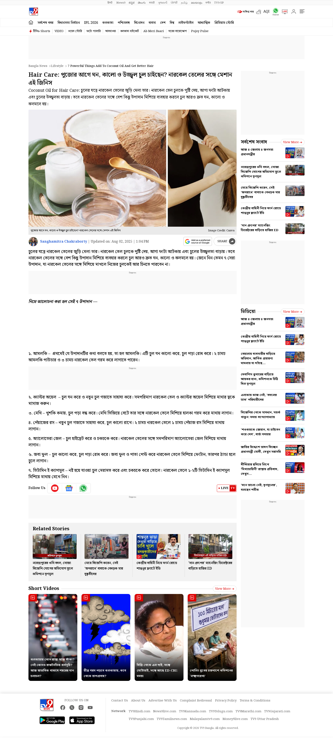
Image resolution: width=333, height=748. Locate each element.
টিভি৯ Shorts (41, 31)
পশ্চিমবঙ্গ (124, 22)
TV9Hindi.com (139, 711)
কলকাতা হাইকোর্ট (129, 31)
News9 (120, 3)
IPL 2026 (91, 22)
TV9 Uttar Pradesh (265, 719)
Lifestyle (57, 66)
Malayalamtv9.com (205, 719)
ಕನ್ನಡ (131, 3)
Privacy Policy (226, 700)
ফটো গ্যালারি (93, 31)
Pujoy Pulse (200, 31)
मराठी (152, 3)
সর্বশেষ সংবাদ (254, 142)
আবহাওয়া (110, 31)
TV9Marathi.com (248, 711)
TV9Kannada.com (192, 711)
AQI (266, 11)
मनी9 (208, 3)
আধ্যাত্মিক (204, 22)
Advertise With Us (162, 700)
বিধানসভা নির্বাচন (69, 22)
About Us (138, 700)
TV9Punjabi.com (141, 719)
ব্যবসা (152, 22)
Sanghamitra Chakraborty (63, 241)
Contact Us (119, 700)
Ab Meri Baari (153, 31)
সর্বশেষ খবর (45, 22)
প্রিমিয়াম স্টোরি (224, 22)
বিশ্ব (172, 22)
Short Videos (43, 588)
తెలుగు (142, 3)
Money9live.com (235, 719)
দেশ (162, 22)
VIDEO (59, 31)
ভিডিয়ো (248, 311)
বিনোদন (139, 22)
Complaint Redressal (196, 700)
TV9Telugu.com (221, 711)
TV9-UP (219, 3)
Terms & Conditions (255, 700)
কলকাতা (107, 22)
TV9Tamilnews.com (172, 719)
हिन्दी (110, 3)
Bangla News (37, 66)
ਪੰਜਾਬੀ (174, 3)
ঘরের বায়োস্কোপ (177, 31)
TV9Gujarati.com (277, 711)
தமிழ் (184, 3)
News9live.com (164, 711)
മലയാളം (196, 3)
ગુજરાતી (162, 3)
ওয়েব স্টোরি (75, 31)
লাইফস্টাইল (185, 22)
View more (224, 589)
